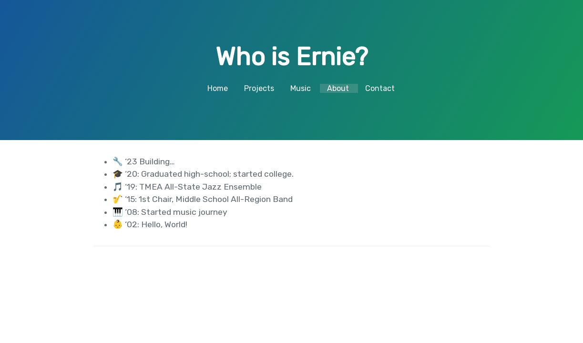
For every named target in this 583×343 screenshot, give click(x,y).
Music (300, 88)
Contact (380, 88)
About (338, 88)
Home (217, 88)
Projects (259, 88)
